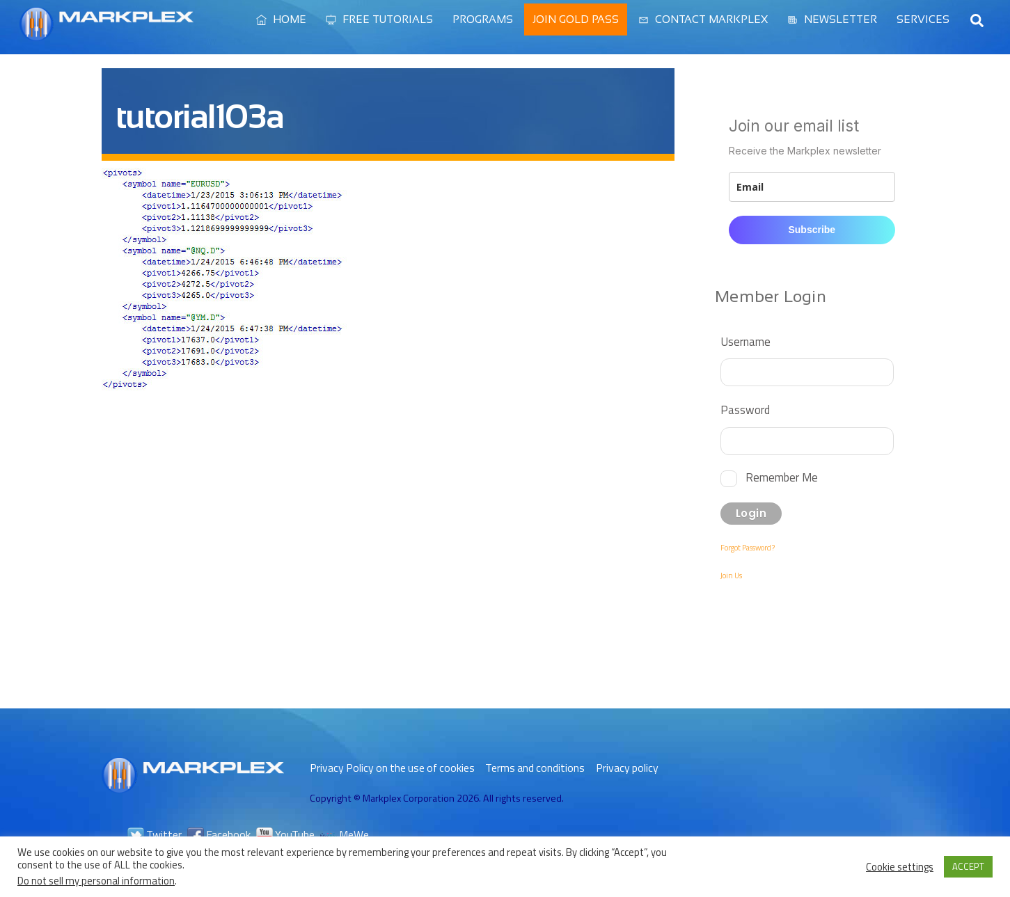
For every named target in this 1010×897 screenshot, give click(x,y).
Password (745, 409)
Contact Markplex (703, 19)
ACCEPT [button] (968, 866)
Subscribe (811, 229)
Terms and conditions (535, 767)
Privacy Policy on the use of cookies (392, 767)
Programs (482, 19)
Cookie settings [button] (899, 867)
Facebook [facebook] (219, 834)
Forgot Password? (747, 547)
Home (281, 19)
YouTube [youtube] (285, 834)
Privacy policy (627, 767)
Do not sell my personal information (96, 881)
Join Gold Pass (575, 19)
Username (745, 341)
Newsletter (832, 19)
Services (923, 19)
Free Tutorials (379, 19)
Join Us (731, 575)
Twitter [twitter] (154, 834)
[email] (811, 187)
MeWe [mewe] (344, 834)
